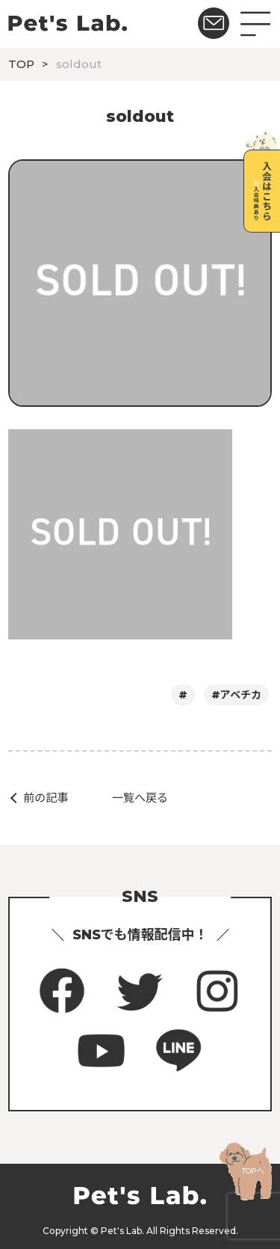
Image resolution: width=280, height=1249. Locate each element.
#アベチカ (236, 695)
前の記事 (45, 798)
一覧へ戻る (140, 798)
